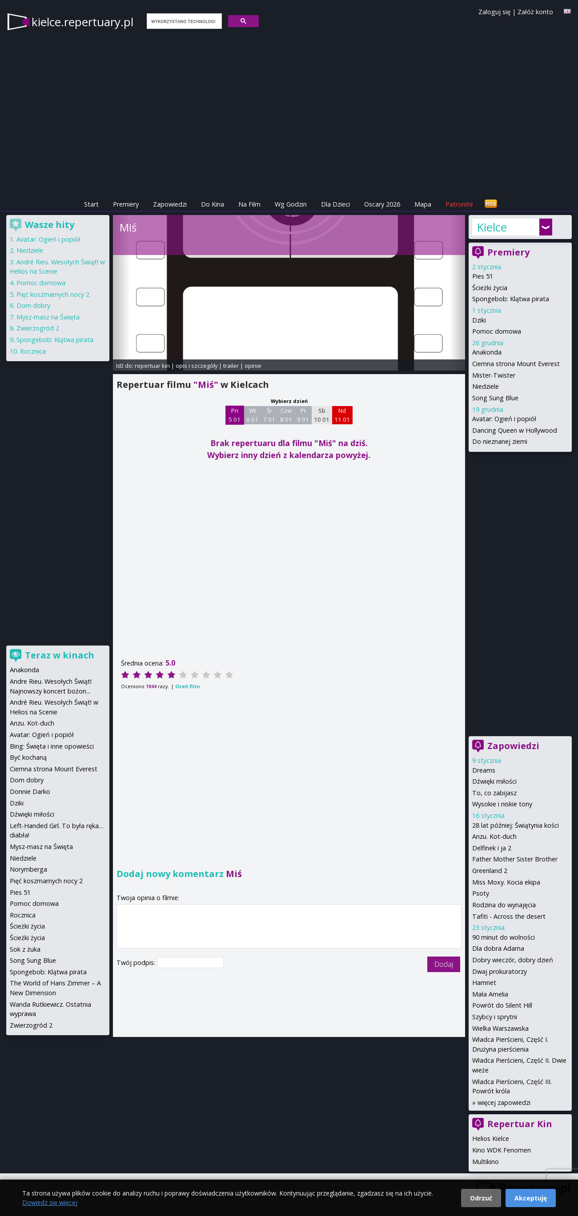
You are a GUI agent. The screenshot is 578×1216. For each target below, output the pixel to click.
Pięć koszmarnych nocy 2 (52, 294)
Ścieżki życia (489, 287)
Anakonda (487, 352)
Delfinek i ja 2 (491, 848)
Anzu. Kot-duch (494, 836)
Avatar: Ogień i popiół (504, 419)
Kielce (492, 227)
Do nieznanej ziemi (499, 441)
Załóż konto (535, 12)
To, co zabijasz (494, 793)
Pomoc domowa (496, 331)
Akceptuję (530, 1198)
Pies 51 (482, 276)
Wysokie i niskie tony (502, 804)
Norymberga (28, 869)
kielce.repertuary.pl (82, 22)
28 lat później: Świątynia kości (515, 825)
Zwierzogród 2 (37, 328)
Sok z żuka (25, 949)
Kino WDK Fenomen (501, 1150)
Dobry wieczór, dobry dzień (512, 960)
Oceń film (187, 686)
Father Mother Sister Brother (515, 859)
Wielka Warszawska (500, 1028)
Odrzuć (481, 1198)
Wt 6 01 (252, 415)
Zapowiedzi (170, 204)
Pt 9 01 (303, 415)
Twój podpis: (136, 962)
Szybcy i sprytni (494, 1017)
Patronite (459, 204)
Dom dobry (33, 305)
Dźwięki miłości (494, 781)
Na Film (249, 204)
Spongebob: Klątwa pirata (510, 299)
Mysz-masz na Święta (48, 317)
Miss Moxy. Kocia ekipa (506, 882)
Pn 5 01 (235, 415)
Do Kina (212, 204)
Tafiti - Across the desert (509, 916)
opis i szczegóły (196, 366)
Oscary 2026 (382, 204)
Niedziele (485, 386)
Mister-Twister (493, 375)
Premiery (126, 204)
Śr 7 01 (269, 415)
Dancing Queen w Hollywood (514, 430)
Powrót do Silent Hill (502, 1005)
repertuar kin (152, 366)
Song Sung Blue (495, 398)
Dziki (479, 320)
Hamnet (484, 982)
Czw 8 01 (286, 415)
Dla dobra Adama (498, 948)
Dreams (483, 770)
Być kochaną (28, 757)
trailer (231, 366)
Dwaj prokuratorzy (499, 971)
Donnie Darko (30, 791)
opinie (253, 366)
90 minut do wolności (503, 937)
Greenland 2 (489, 870)
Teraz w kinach (59, 655)
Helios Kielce (490, 1138)
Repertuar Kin (519, 1124)
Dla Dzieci (335, 204)
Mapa (422, 204)
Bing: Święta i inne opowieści (52, 746)
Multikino (485, 1161)
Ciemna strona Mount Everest (516, 363)
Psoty (480, 893)
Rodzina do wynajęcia (504, 905)
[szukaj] (183, 21)
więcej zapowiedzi (504, 1102)
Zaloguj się (494, 12)
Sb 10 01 (321, 415)
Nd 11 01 (342, 415)
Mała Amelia (490, 994)
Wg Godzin (291, 204)
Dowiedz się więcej (49, 1202)
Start (91, 204)
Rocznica (33, 351)
